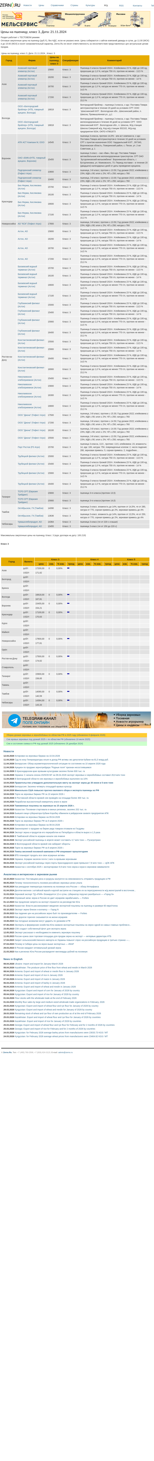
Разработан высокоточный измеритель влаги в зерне (41, 802)
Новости (30, 5)
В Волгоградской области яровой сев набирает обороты (42, 844)
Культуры (94, 5)
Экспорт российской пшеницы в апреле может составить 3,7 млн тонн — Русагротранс (58, 840)
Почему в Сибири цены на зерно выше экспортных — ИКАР (44, 944)
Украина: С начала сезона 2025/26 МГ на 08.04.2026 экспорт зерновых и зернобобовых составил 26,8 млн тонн (70, 775)
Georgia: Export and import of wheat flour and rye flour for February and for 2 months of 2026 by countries (65, 1025)
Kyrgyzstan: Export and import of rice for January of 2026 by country (47, 994)
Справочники (60, 5)
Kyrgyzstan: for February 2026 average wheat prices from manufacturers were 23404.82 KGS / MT (61, 1036)
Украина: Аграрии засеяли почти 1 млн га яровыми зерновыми (46, 859)
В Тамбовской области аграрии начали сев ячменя (40, 836)
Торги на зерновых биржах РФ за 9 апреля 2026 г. (39, 821)
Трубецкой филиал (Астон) (31, 456)
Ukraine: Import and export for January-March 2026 (39, 964)
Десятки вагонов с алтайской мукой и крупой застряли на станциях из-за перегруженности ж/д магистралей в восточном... (75, 890)
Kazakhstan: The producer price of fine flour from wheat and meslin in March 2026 (53, 967)
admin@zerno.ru (65, 1052)
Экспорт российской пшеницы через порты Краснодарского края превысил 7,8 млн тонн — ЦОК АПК (64, 863)
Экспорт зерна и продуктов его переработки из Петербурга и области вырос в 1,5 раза (57, 832)
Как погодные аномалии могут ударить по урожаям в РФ (42, 921)
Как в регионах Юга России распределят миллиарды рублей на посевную (51, 951)
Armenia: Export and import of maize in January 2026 (40, 979)
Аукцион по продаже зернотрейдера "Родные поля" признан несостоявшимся (53, 767)
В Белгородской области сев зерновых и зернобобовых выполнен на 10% (51, 779)
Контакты (137, 5)
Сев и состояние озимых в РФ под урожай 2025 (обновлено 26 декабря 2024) (43, 743)
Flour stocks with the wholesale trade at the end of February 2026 (45, 998)
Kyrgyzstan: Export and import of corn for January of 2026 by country (47, 990)
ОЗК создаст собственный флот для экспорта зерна (40, 928)
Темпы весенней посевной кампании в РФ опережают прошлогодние (51, 851)
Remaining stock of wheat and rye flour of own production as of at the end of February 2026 (58, 1013)
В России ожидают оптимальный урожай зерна (38, 948)
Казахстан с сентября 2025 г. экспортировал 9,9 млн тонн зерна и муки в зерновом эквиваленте (62, 867)
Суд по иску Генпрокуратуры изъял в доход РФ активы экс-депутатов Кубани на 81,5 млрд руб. (62, 759)
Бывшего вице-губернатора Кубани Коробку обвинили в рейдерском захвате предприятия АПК (62, 813)
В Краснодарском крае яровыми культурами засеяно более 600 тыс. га (50, 771)
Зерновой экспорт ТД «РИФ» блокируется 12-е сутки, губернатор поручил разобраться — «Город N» (64, 894)
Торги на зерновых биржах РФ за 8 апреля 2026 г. (39, 848)
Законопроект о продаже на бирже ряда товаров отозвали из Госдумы (49, 828)
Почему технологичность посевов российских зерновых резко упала (48, 883)
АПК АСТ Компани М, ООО (31, 142)
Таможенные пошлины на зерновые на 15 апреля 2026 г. (44, 805)
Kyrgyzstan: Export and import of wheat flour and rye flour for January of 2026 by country (56, 1006)
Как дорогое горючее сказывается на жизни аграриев (41, 917)
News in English (12, 959)
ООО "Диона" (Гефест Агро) (31, 415)
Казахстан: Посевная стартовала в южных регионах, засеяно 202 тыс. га (50, 809)
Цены (44, 5)
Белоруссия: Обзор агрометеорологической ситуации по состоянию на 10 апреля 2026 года (60, 763)
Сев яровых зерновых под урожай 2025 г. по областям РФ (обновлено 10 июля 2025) (46, 739)
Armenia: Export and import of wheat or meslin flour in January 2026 (47, 971)
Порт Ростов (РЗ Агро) (29, 447)
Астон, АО (23, 231)
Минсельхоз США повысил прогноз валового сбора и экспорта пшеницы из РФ (57, 790)
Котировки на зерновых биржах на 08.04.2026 (37, 825)
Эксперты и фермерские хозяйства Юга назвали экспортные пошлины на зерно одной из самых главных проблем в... (73, 925)
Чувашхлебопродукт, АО (30, 522)
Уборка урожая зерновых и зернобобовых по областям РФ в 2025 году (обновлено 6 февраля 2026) (54, 735)
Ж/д (106, 5)
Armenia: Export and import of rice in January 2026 (39, 975)
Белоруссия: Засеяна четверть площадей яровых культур (43, 786)
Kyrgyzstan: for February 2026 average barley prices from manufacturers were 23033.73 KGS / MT (61, 1032)
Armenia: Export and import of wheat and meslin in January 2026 (45, 986)
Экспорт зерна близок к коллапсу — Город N (37, 909)
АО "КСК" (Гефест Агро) (29, 223)
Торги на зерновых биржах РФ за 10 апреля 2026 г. (40, 794)
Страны (77, 5)
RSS (121, 5)
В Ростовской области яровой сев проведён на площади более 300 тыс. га (51, 798)
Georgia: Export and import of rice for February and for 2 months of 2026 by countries (55, 1029)
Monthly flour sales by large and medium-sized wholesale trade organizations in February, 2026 (59, 1002)
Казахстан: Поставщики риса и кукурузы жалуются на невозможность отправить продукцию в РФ (63, 879)
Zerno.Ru (7, 1052)
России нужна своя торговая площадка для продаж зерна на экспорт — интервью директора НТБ (63, 936)
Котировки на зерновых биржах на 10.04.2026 (37, 756)
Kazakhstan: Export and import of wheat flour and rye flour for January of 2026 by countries (58, 1017)
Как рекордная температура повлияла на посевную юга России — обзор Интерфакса (57, 886)
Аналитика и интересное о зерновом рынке (30, 874)
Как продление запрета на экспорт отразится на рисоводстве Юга (47, 902)
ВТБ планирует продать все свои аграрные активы (40, 855)
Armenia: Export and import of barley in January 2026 (40, 983)
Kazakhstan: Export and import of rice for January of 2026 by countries (48, 1021)
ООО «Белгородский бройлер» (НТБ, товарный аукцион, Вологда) (31, 109)
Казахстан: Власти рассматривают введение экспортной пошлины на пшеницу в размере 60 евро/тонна (66, 906)
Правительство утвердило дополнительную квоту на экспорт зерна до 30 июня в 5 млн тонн (64, 783)
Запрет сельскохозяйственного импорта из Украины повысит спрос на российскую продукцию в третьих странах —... (72, 940)
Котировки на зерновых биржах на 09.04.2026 (37, 817)
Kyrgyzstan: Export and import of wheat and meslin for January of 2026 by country (53, 1009)
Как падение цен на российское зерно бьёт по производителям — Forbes (51, 913)
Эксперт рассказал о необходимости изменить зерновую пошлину (47, 932)
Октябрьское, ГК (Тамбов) (30, 508)
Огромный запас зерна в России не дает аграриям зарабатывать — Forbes (52, 898)
